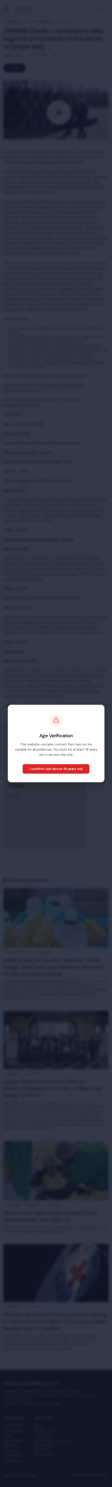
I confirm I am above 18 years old (56, 769)
